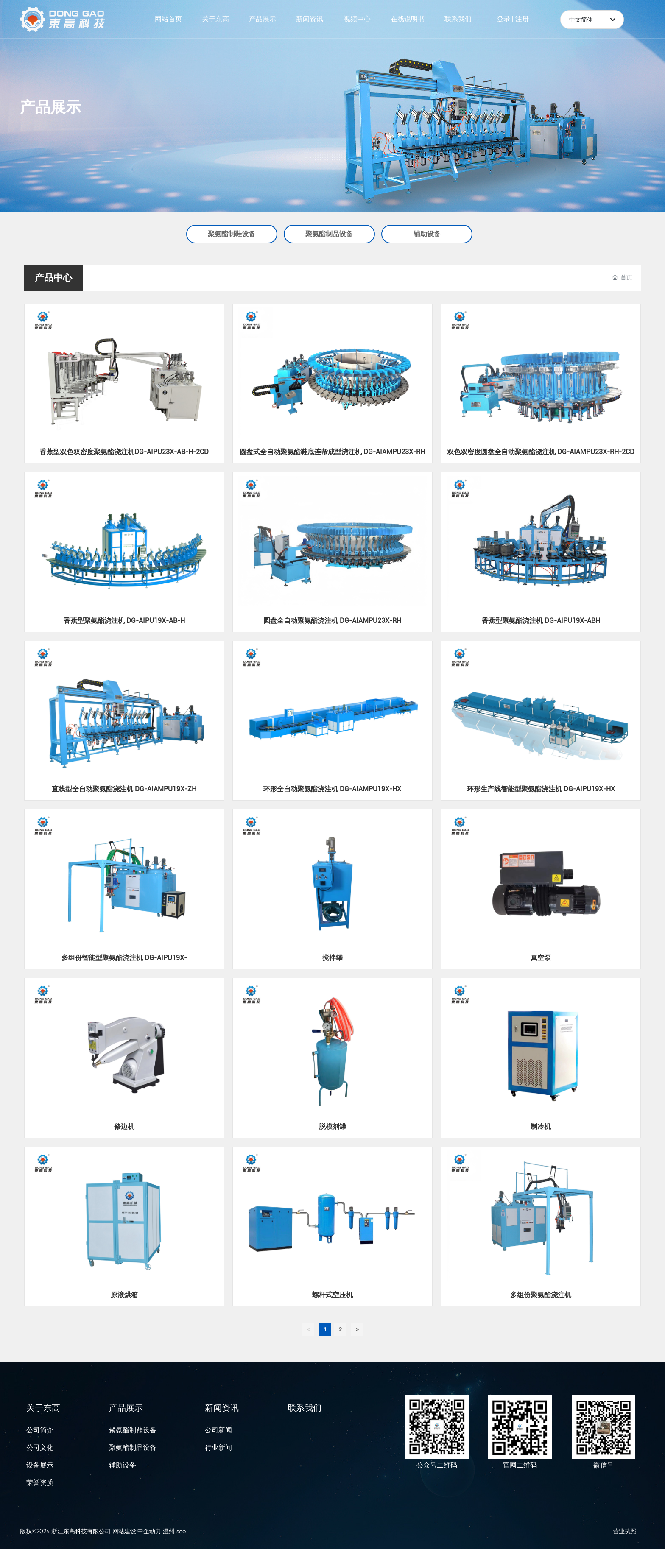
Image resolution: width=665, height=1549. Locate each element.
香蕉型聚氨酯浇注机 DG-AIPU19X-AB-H (124, 621)
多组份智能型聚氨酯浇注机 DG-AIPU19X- (124, 958)
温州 (169, 1531)
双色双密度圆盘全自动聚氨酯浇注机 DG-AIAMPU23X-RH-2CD (540, 452)
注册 (522, 18)
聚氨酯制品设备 (329, 234)
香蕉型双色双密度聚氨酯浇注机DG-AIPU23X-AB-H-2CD (124, 452)
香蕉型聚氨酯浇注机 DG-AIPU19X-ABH (541, 621)
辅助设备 (427, 234)
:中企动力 (148, 1531)
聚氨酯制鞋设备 (231, 234)
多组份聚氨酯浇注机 (540, 1295)
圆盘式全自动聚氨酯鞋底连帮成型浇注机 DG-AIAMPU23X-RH (332, 452)
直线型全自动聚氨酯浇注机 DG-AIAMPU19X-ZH (124, 789)
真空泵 (541, 958)
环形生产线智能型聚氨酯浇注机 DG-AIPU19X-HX (541, 789)
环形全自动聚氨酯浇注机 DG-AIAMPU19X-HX (332, 789)
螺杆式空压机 (332, 1295)
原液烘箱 (124, 1295)
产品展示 (50, 107)
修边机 (124, 1126)
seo (181, 1531)
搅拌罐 (332, 958)
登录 (504, 18)
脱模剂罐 (332, 1126)
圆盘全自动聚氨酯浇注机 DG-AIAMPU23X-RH (332, 621)
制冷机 (541, 1126)
